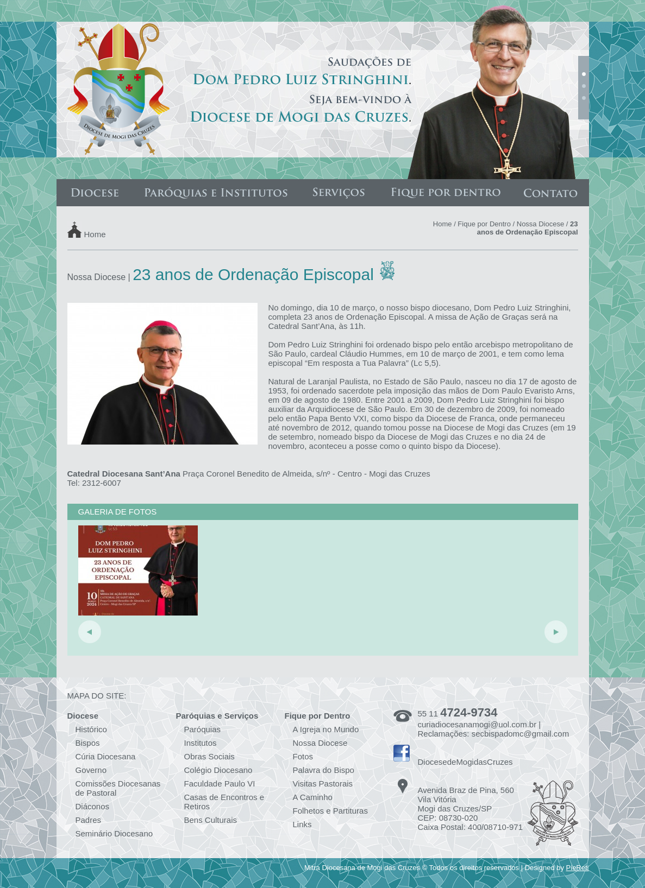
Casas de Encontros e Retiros (224, 801)
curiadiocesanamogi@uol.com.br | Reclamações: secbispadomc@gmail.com (493, 729)
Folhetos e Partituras (330, 810)
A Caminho (313, 797)
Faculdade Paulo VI (219, 783)
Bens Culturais (210, 819)
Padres (89, 819)
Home (95, 234)
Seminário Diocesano (114, 833)
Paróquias (202, 729)
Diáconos (93, 806)
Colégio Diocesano (218, 770)
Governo (91, 770)
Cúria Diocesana (106, 756)
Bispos (88, 742)
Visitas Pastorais (323, 783)
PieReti (577, 868)
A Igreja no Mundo (326, 729)
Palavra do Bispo (323, 770)
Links (302, 824)
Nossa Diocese (540, 224)
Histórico (91, 729)
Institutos (200, 742)
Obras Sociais (209, 756)
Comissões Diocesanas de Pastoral (118, 788)
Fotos (303, 756)
